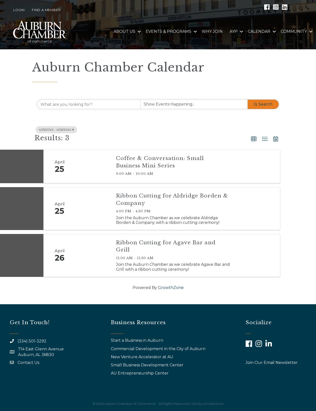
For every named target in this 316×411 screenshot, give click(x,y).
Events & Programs (168, 31)
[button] (254, 139)
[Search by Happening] (194, 104)
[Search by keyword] (89, 104)
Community (294, 31)
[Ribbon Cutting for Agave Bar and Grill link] (93, 255)
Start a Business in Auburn (137, 340)
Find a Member (46, 10)
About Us (124, 31)
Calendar (259, 31)
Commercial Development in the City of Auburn (158, 348)
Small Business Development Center (147, 365)
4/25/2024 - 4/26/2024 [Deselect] (56, 129)
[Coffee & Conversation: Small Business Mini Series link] (93, 166)
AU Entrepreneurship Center (140, 373)
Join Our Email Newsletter (272, 362)
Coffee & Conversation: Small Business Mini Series (160, 162)
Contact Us (28, 362)
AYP (233, 31)
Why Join (212, 31)
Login (19, 10)
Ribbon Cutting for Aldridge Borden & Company (172, 199)
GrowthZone (171, 287)
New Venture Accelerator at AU (142, 357)
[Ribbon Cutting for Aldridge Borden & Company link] (93, 208)
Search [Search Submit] (263, 104)
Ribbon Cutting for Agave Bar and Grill (166, 246)
